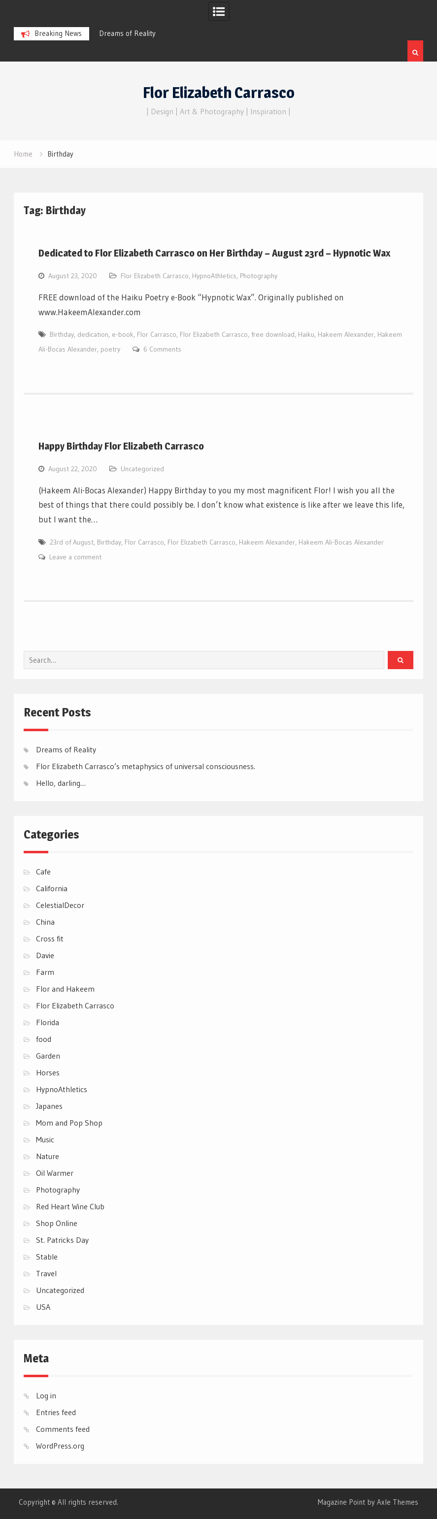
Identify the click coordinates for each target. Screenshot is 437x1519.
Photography (258, 275)
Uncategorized (142, 468)
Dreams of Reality (127, 33)
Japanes (49, 1106)
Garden (48, 1056)
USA (43, 1307)
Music (45, 1139)
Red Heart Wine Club (70, 1206)
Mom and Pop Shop (69, 1123)
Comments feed (63, 1429)
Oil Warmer (54, 1173)
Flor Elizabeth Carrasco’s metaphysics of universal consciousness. (145, 766)
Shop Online (56, 1223)
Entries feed (56, 1412)
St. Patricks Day (62, 1240)
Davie (45, 955)
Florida (47, 1022)
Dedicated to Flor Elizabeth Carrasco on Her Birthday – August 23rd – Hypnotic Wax (214, 253)
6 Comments (162, 349)
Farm (45, 972)
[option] (150, 33)
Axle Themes (397, 1502)
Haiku (306, 334)
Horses (48, 1072)
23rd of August (72, 542)
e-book (123, 334)
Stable (47, 1256)
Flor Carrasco (156, 334)
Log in (46, 1395)
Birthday (62, 334)
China (45, 922)
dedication (92, 334)
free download (273, 334)
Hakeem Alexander (346, 334)
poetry (110, 349)
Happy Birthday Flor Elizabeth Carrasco (121, 446)
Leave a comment (75, 556)
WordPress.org (60, 1446)
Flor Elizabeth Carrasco (219, 92)
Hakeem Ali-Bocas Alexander (341, 542)
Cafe (43, 871)
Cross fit (50, 938)
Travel (46, 1273)
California (51, 888)
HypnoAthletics (214, 275)
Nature (47, 1156)
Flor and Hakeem (65, 989)
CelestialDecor (60, 905)
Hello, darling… (61, 783)
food (43, 1039)
